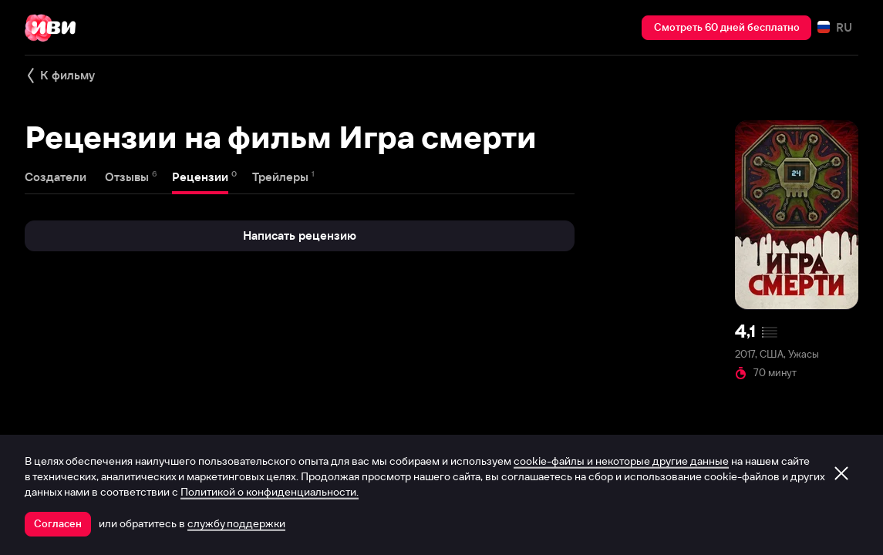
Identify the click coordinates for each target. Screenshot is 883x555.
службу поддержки (236, 523)
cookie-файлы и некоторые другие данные (621, 461)
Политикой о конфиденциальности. (269, 492)
